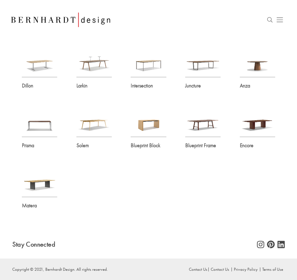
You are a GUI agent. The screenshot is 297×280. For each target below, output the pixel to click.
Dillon (27, 86)
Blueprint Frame (200, 145)
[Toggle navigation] (279, 19)
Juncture (193, 86)
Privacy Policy (246, 269)
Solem (82, 145)
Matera (29, 205)
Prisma (28, 145)
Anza (245, 86)
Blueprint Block (145, 145)
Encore (246, 145)
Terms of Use (272, 269)
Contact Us (198, 269)
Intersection (142, 86)
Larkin (81, 86)
